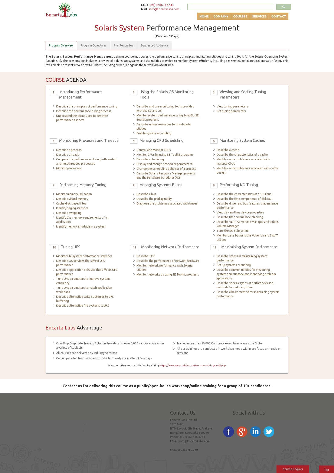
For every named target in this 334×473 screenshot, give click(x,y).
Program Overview (61, 45)
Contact (278, 16)
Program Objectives (94, 45)
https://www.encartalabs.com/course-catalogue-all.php (193, 365)
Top (326, 470)
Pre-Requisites (123, 45)
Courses (240, 16)
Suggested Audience (154, 45)
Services (259, 16)
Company (221, 16)
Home (204, 16)
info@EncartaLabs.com (164, 9)
